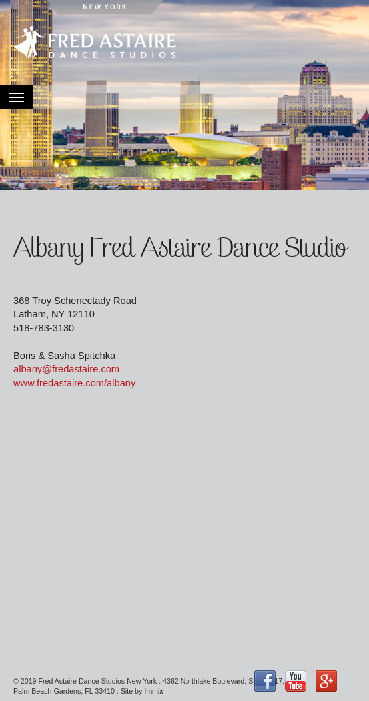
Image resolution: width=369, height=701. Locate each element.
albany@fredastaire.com (66, 369)
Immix (153, 691)
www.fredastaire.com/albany (74, 383)
